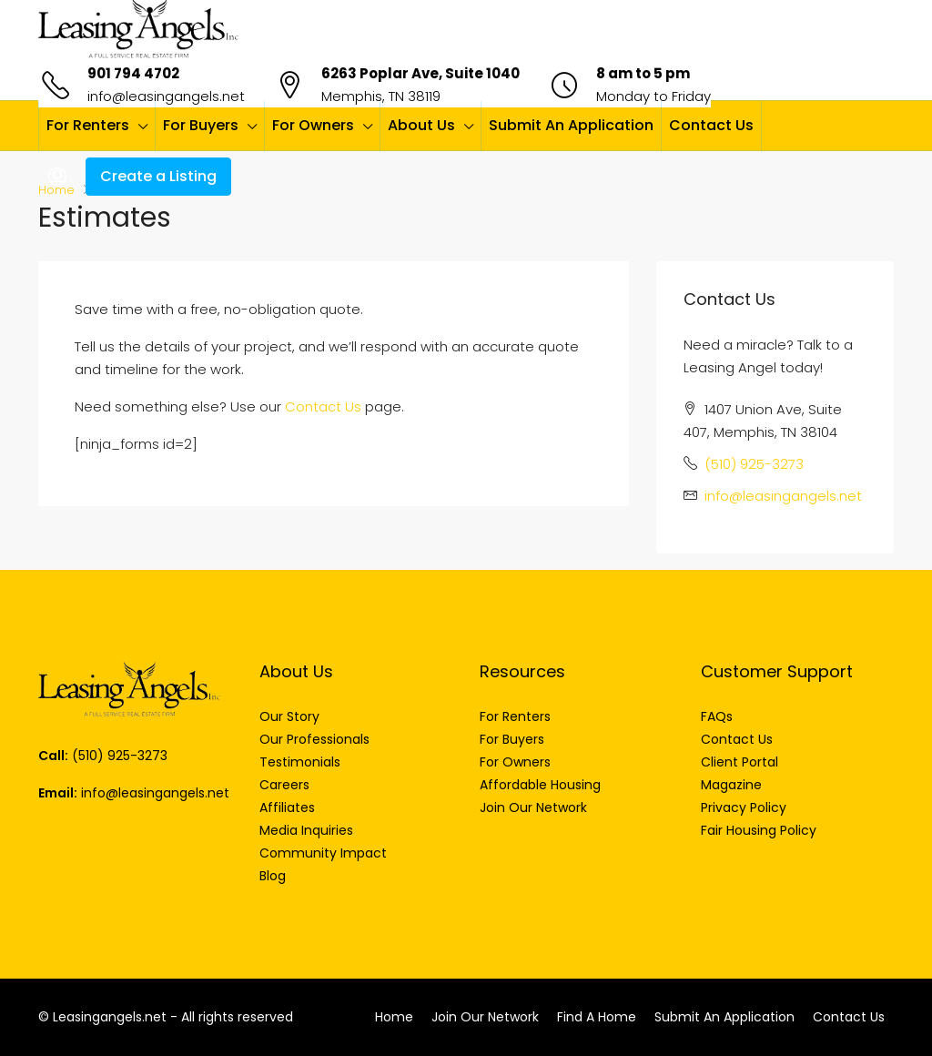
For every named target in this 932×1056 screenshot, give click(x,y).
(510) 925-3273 (754, 463)
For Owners (313, 125)
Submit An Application (571, 125)
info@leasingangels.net (166, 96)
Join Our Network (485, 1017)
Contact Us (711, 125)
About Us (421, 125)
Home (394, 1017)
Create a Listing (158, 176)
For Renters (87, 125)
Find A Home (596, 1017)
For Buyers (200, 125)
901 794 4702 (133, 73)
